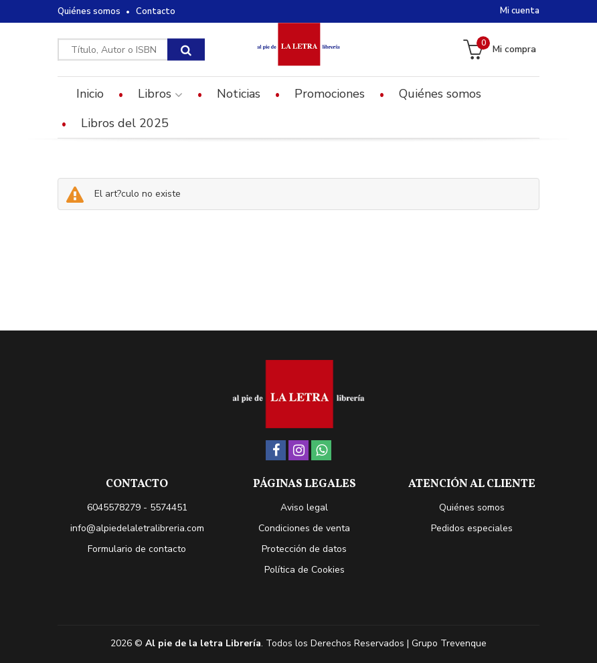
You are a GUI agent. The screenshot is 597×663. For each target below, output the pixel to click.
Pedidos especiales (472, 528)
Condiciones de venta (304, 528)
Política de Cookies (304, 569)
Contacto (155, 11)
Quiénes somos (89, 11)
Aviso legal (304, 507)
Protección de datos (304, 549)
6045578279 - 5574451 (137, 507)
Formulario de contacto (137, 549)
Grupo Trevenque (449, 643)
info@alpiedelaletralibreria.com (137, 528)
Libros (160, 94)
